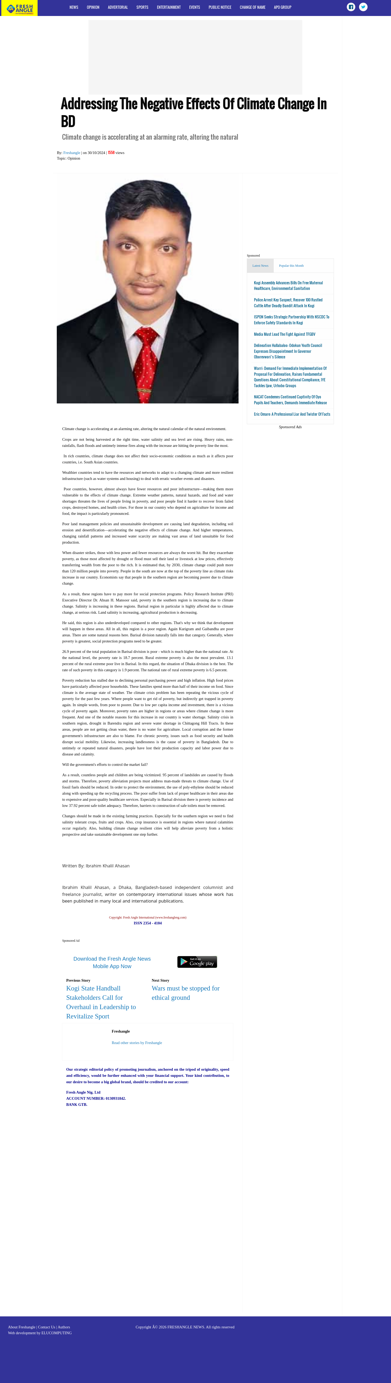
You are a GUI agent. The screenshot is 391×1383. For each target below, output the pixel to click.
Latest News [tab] (260, 266)
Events (194, 7)
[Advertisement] (195, 57)
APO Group (282, 7)
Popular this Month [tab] (291, 266)
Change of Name (252, 7)
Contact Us (46, 1327)
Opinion (93, 7)
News (74, 7)
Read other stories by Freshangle (137, 1043)
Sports (142, 7)
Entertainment (169, 7)
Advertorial (118, 7)
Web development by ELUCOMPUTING (40, 1333)
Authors (64, 1327)
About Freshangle (21, 1327)
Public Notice (220, 7)
